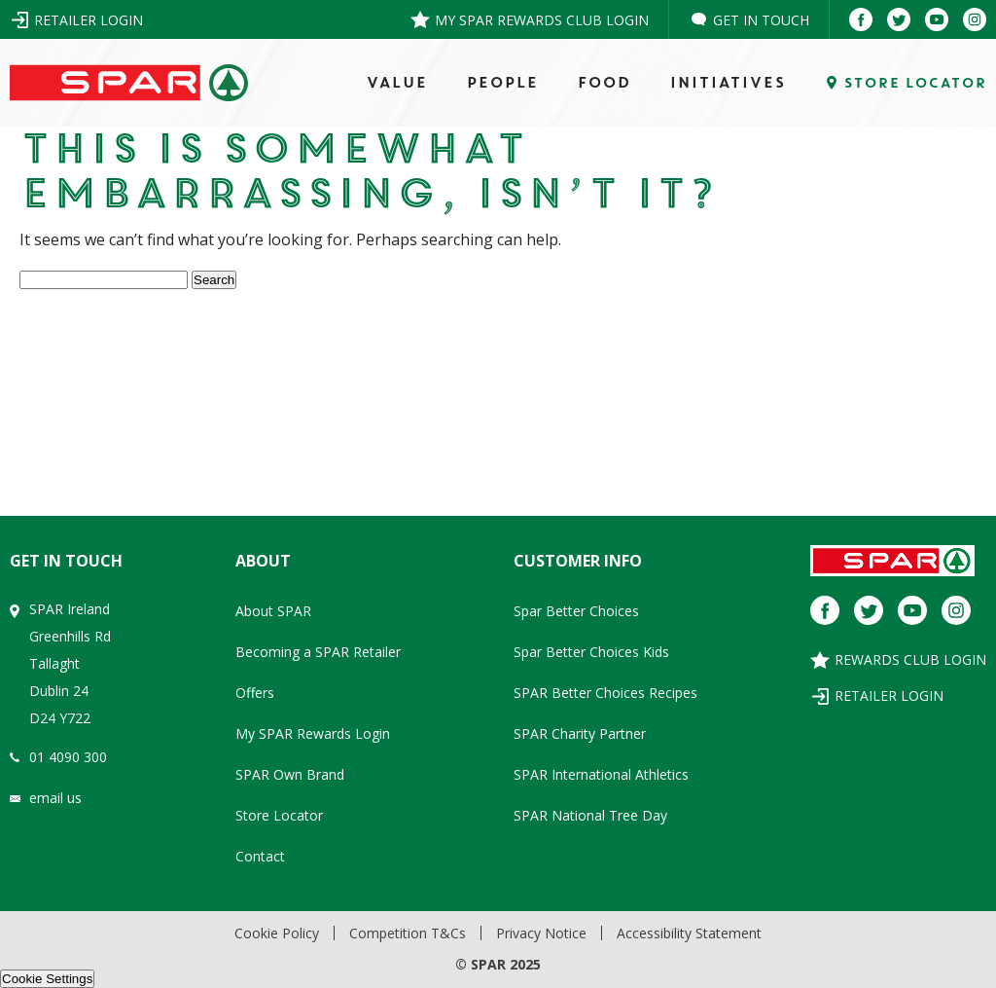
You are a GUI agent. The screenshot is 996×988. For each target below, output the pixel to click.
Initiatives (727, 82)
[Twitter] (898, 19)
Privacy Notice (541, 933)
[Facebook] (860, 19)
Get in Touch (761, 20)
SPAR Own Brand (289, 774)
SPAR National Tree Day (590, 815)
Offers (254, 692)
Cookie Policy (276, 933)
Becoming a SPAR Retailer (318, 651)
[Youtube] (936, 19)
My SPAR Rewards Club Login (542, 20)
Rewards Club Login (910, 659)
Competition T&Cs (407, 933)
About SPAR (273, 611)
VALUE (396, 82)
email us (55, 797)
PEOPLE (502, 82)
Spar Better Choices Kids (591, 651)
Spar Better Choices (576, 611)
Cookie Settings (47, 978)
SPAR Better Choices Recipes (605, 692)
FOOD (603, 82)
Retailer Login (88, 20)
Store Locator (279, 815)
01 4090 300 (68, 757)
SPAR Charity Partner (580, 733)
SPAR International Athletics (601, 774)
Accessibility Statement (689, 933)
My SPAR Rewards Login (312, 733)
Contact (260, 856)
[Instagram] (974, 19)
